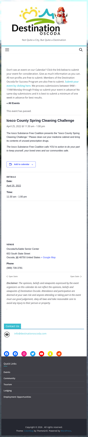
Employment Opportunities (17, 396)
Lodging (8, 390)
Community (9, 378)
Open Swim (13, 276)
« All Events (13, 103)
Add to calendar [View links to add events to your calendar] (21, 164)
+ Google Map (48, 257)
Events (7, 372)
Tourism (8, 384)
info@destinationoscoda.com (30, 333)
